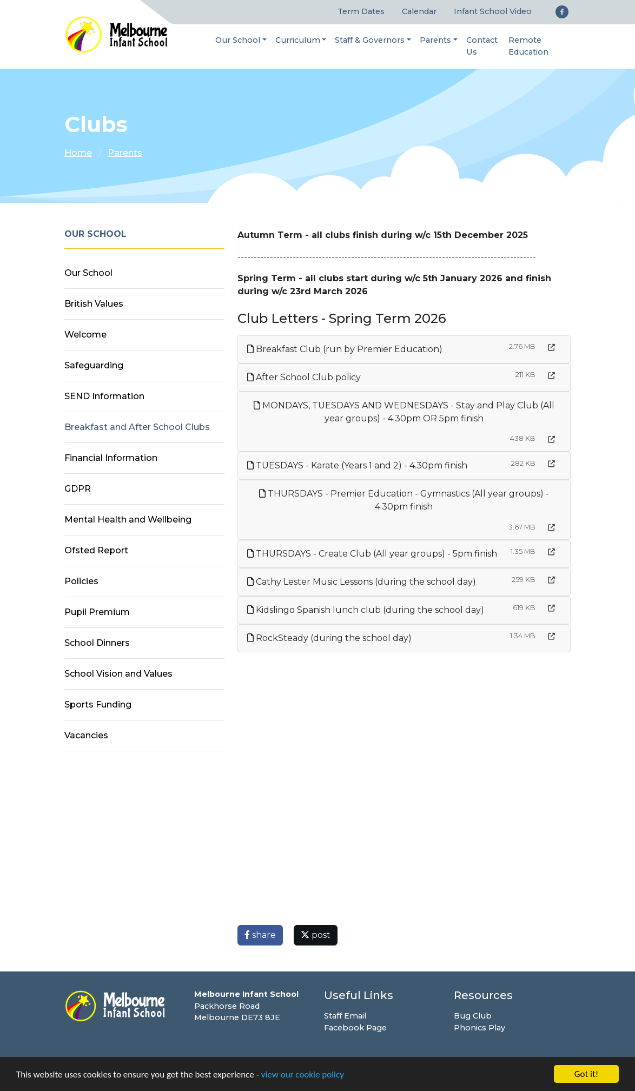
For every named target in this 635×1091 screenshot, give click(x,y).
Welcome (85, 334)
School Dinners (97, 643)
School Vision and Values (118, 674)
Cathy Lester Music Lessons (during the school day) (361, 582)
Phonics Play (479, 1028)
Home (78, 153)
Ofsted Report (96, 550)
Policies (81, 581)
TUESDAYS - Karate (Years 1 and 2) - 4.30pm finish (357, 465)
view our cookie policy (302, 1074)
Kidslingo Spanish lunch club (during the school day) (365, 610)
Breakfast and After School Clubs (137, 427)
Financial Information (110, 458)
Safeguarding (93, 365)
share (260, 935)
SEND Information (104, 396)
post (315, 935)
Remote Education (528, 46)
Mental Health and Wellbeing (127, 519)
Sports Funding (97, 704)
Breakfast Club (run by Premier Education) (344, 349)
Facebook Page (355, 1028)
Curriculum (297, 40)
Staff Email (345, 1016)
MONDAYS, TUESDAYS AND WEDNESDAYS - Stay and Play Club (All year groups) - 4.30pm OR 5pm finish (404, 412)
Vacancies (86, 735)
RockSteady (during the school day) (329, 638)
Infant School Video (493, 11)
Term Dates (361, 11)
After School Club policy (304, 377)
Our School (237, 40)
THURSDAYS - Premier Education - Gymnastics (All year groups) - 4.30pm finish (404, 500)
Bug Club (473, 1016)
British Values (93, 304)
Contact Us (482, 46)
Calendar (419, 11)
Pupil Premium (97, 612)
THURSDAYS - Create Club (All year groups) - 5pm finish (372, 553)
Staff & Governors (370, 40)
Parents (435, 40)
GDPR (77, 489)
